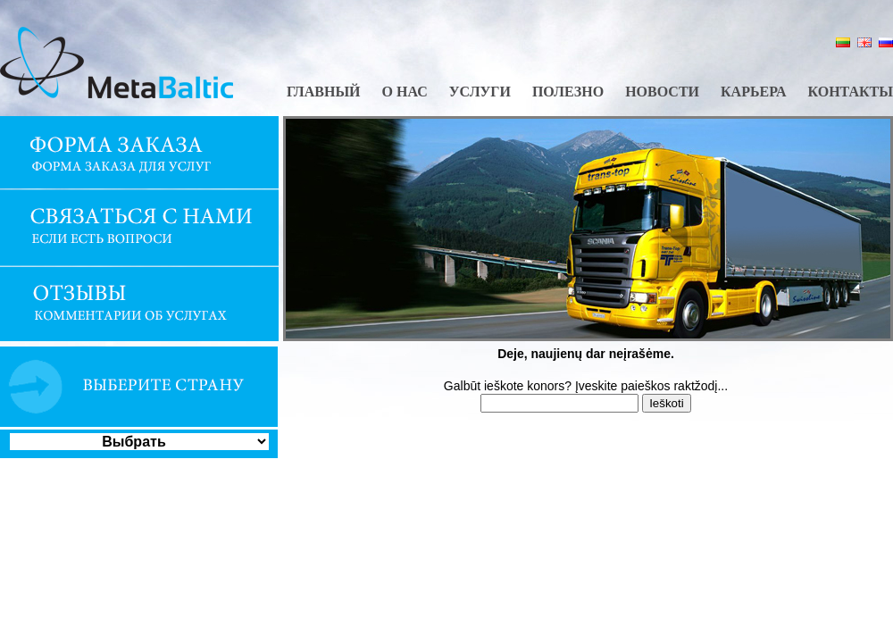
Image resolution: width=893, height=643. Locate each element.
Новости (662, 92)
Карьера (753, 92)
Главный (324, 92)
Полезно (568, 92)
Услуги (480, 92)
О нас (405, 92)
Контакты (850, 92)
